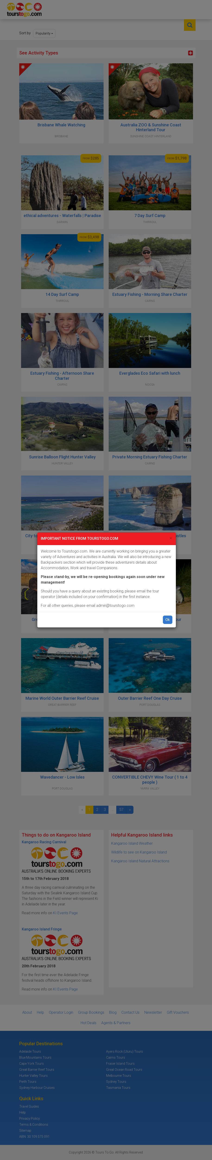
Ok (167, 619)
